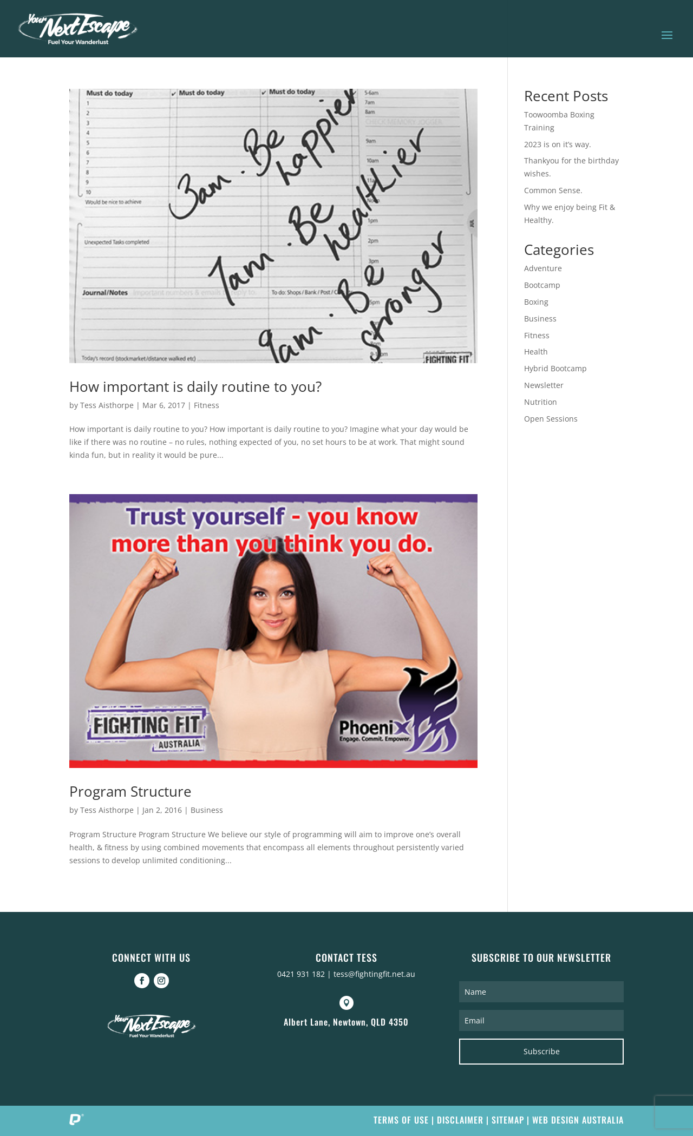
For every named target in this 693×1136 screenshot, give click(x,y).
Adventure (543, 268)
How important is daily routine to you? (195, 386)
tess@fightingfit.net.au (374, 974)
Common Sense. (553, 190)
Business (207, 810)
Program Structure (130, 791)
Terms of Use (401, 1119)
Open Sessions (551, 418)
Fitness (206, 405)
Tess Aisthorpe (107, 405)
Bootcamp (542, 285)
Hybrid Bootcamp (555, 368)
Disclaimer (460, 1119)
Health (536, 351)
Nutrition (540, 402)
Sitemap (508, 1119)
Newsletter (544, 385)
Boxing (536, 302)
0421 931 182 (301, 974)
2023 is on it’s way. (557, 144)
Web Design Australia (578, 1119)
